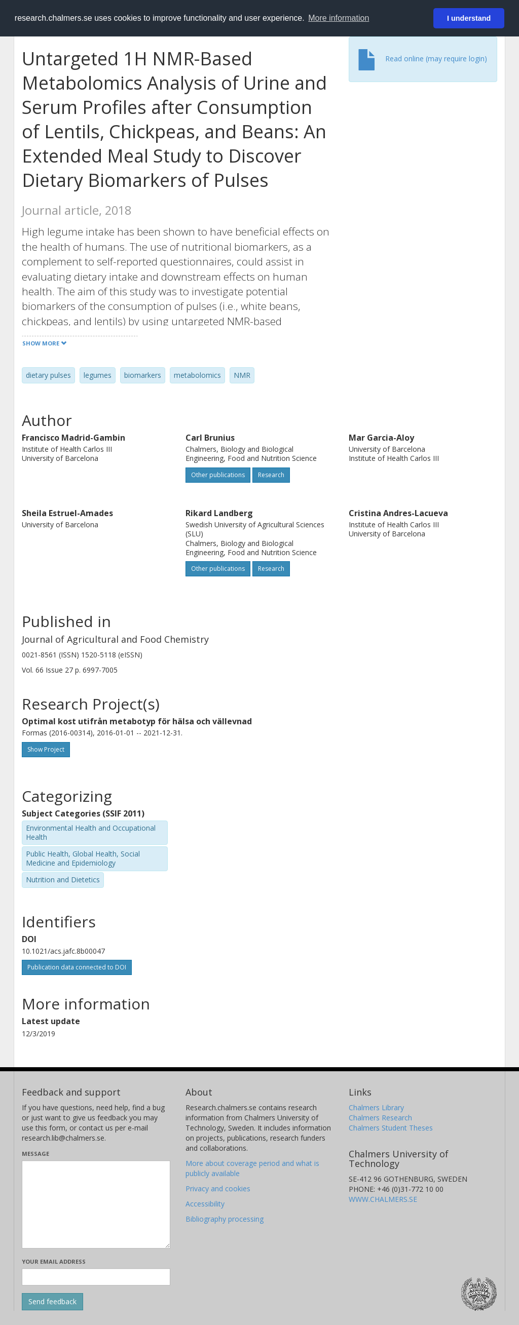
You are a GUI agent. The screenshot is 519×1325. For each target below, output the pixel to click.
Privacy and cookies (218, 1188)
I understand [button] (469, 18)
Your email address (54, 1261)
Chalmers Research (380, 1117)
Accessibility (205, 1204)
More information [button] (338, 18)
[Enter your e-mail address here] (96, 1276)
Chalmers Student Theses (391, 1128)
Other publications (218, 475)
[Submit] (52, 1301)
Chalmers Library (376, 1107)
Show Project (45, 749)
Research (271, 475)
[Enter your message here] (96, 1204)
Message (35, 1153)
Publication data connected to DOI (76, 967)
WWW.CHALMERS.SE (383, 1199)
